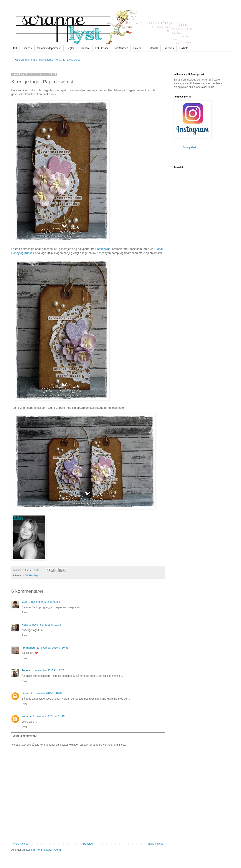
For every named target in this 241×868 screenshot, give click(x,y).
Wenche (27, 716)
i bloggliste (28, 647)
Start (14, 48)
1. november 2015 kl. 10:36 (45, 624)
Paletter (138, 48)
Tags (36, 575)
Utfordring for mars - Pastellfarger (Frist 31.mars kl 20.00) (48, 59)
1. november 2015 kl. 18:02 (46, 693)
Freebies (168, 48)
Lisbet (25, 693)
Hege (25, 624)
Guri (24, 601)
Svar (24, 612)
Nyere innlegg (20, 843)
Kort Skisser (121, 48)
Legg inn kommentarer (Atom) (43, 849)
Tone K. (26, 670)
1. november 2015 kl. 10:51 (52, 647)
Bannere (85, 48)
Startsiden (88, 843)
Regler (70, 48)
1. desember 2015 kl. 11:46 (48, 716)
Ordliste (183, 48)
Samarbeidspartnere (49, 48)
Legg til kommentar (25, 735)
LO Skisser (101, 48)
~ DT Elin (28, 575)
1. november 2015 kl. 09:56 (44, 601)
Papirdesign (103, 248)
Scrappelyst (189, 147)
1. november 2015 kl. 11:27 (48, 670)
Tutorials (153, 48)
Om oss (27, 48)
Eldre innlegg (155, 843)
